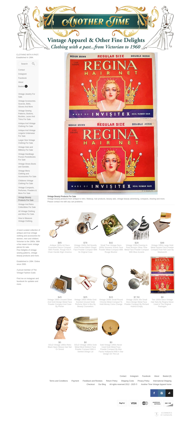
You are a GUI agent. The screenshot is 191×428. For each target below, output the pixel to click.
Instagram (22, 74)
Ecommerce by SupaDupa (166, 414)
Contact (21, 70)
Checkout (91, 384)
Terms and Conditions (58, 381)
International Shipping (162, 381)
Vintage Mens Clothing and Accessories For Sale (27, 174)
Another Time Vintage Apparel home (156, 384)
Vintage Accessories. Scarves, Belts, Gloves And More (27, 104)
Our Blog (102, 384)
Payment (75, 381)
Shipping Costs (127, 381)
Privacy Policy (143, 381)
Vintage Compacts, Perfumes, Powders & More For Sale (27, 190)
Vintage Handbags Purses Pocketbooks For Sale (27, 157)
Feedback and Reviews (93, 381)
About (20, 82)
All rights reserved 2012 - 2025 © (123, 384)
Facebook (22, 78)
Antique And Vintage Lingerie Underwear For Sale (27, 133)
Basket (21, 86)
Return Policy (111, 381)
